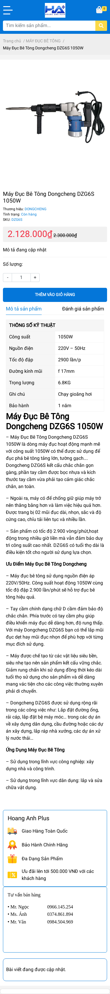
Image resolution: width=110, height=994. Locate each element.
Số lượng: (13, 264)
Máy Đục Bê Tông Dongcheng (56, 564)
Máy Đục (37, 750)
